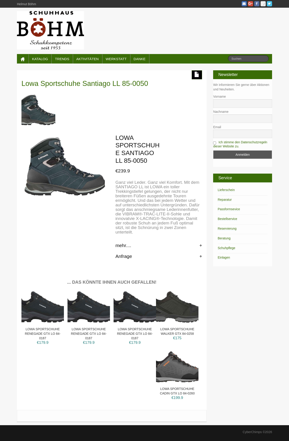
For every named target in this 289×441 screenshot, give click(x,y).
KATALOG (40, 59)
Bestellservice (227, 219)
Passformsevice (229, 209)
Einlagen (224, 257)
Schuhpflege (226, 248)
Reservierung (227, 228)
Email (217, 127)
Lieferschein (226, 190)
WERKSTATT (116, 59)
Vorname (219, 96)
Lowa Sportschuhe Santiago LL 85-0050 (84, 83)
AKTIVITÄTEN (87, 59)
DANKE (140, 59)
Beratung (224, 238)
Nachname (220, 111)
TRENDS (62, 59)
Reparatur (225, 199)
